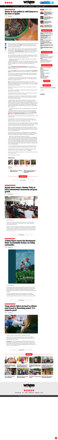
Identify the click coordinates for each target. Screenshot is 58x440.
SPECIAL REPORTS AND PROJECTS (45, 73)
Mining (29, 192)
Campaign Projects (31, 6)
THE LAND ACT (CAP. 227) (43, 59)
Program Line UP (38, 6)
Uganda (21, 44)
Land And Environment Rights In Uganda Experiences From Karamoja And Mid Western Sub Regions (46, 33)
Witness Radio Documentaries (44, 76)
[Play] (51, 3)
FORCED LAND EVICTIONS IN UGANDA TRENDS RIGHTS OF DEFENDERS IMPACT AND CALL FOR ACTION (46, 45)
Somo (28, 74)
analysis (15, 74)
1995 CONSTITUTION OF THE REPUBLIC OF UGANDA (46, 58)
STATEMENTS (42, 74)
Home (22, 6)
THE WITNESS (42, 75)
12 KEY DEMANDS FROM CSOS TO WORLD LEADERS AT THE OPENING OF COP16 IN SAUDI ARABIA (46, 48)
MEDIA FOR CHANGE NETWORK (44, 70)
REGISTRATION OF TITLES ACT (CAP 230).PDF (46, 56)
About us (43, 6)
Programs (25, 6)
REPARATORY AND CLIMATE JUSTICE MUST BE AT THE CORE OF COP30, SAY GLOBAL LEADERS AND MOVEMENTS (46, 35)
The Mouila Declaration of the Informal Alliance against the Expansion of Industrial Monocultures (46, 43)
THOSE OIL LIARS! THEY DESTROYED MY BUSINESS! (45, 39)
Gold (9, 87)
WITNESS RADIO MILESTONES (44, 77)
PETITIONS (41, 72)
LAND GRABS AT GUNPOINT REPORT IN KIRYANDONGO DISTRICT (45, 37)
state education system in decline (22, 133)
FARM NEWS (42, 69)
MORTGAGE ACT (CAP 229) (44, 55)
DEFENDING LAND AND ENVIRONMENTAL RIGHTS (45, 68)
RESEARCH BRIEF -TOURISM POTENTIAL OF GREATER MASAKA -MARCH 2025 (46, 41)
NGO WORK (41, 71)
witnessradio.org (10, 237)
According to (8, 384)
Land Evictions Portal (16, 6)
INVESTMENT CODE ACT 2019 (44, 54)
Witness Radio (10, 16)
